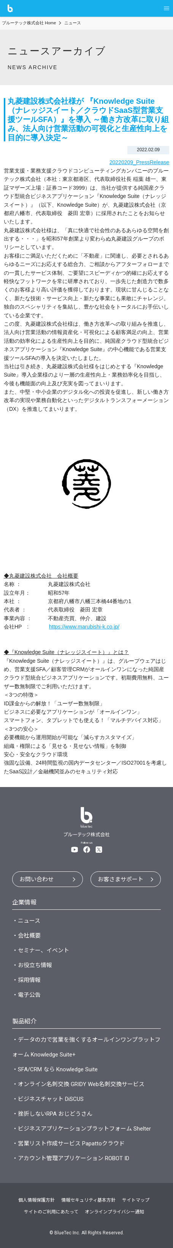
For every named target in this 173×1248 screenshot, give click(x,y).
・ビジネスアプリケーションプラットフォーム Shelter (81, 1128)
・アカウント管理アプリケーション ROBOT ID (70, 1158)
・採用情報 (26, 980)
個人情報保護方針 (36, 1200)
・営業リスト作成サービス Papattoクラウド (68, 1143)
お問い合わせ (36, 879)
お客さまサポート (120, 879)
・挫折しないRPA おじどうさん (52, 1113)
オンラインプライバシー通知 (114, 1212)
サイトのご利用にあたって (51, 1212)
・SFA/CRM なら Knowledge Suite (55, 1069)
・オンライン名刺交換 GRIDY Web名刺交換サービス (78, 1084)
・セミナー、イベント (40, 950)
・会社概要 (26, 935)
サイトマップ (135, 1200)
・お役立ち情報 (32, 965)
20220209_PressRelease (139, 162)
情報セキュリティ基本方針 (88, 1200)
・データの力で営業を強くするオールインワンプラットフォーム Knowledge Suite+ (86, 1047)
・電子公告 (26, 994)
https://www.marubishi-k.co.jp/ (84, 627)
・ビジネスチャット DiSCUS (48, 1099)
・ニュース (26, 920)
